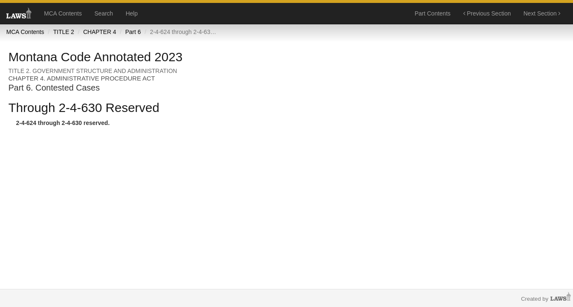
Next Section (542, 13)
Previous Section (487, 13)
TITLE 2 (63, 32)
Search (103, 13)
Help (132, 13)
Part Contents (433, 13)
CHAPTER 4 (99, 32)
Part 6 (133, 32)
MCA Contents (63, 13)
